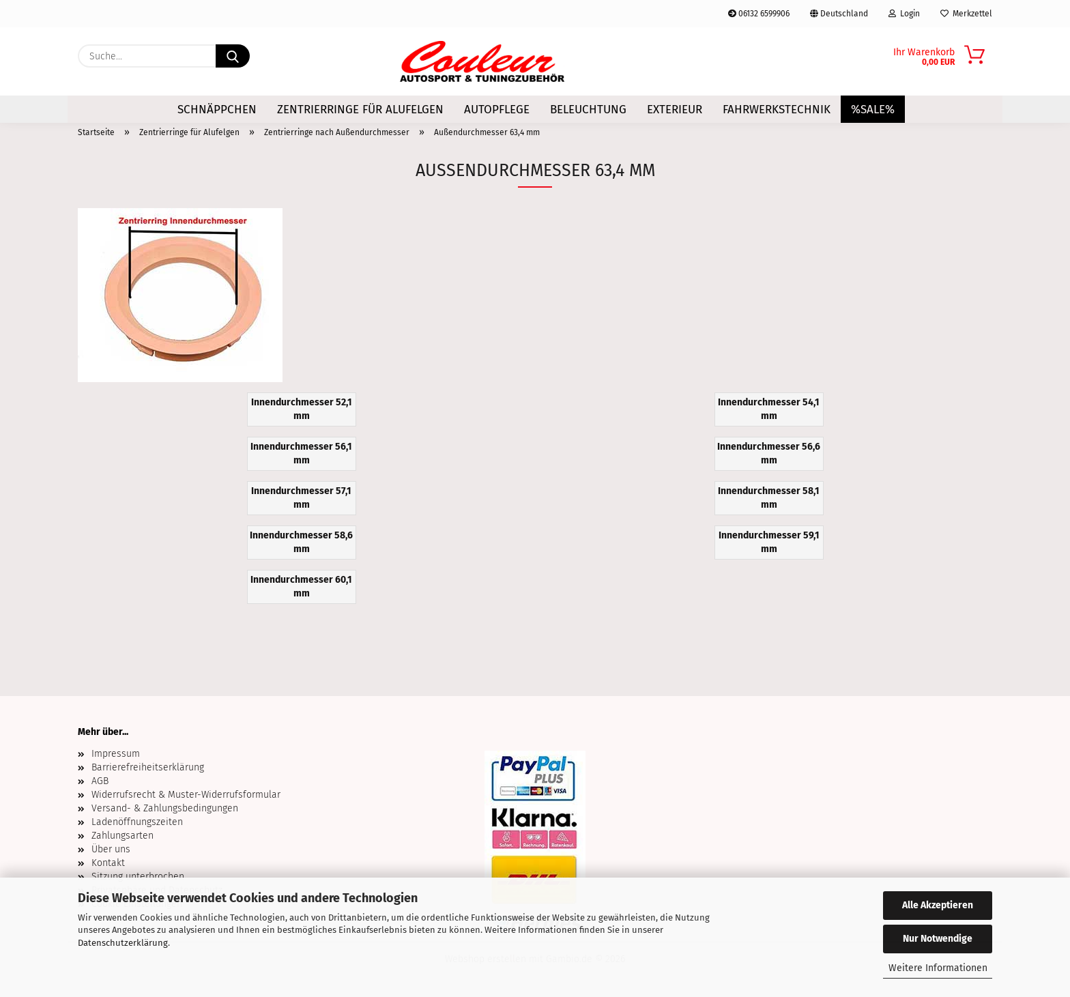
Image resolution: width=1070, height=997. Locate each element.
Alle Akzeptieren (937, 905)
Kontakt (108, 863)
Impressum (115, 754)
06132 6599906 (759, 13)
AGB (100, 781)
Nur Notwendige (937, 938)
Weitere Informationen (937, 968)
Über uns (110, 849)
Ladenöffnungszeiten (137, 822)
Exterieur (674, 109)
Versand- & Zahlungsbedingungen (164, 808)
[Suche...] (233, 56)
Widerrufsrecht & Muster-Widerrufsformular (185, 794)
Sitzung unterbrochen (137, 876)
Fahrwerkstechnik (776, 109)
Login (904, 13)
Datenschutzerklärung (123, 943)
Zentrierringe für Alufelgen (360, 109)
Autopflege (497, 109)
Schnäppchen (217, 109)
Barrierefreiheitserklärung (147, 767)
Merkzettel (966, 13)
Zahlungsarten (122, 835)
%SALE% (873, 109)
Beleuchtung (588, 109)
